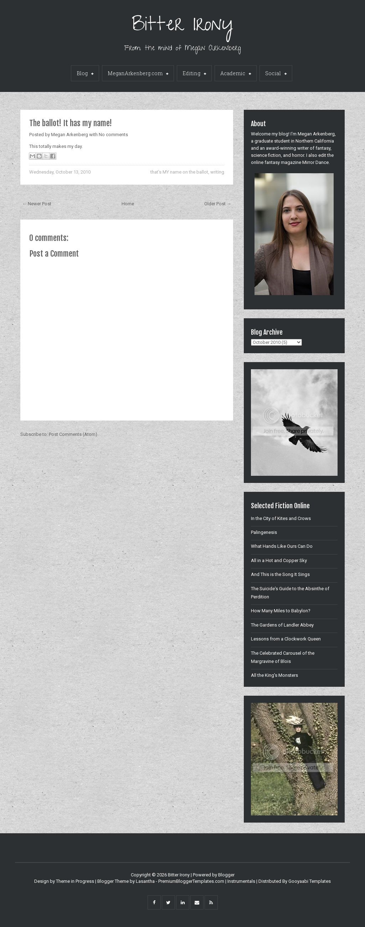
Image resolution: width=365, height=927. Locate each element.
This (33, 146)
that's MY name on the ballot (179, 172)
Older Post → (217, 203)
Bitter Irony (182, 26)
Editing (194, 73)
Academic (235, 73)
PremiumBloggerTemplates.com (191, 881)
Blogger (226, 874)
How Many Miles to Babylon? (280, 610)
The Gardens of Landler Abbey (282, 625)
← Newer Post (36, 203)
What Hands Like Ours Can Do (282, 546)
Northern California (314, 141)
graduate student (272, 141)
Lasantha (145, 881)
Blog (85, 73)
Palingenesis (264, 532)
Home (128, 203)
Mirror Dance (315, 162)
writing (217, 172)
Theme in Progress (75, 881)
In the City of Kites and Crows (281, 518)
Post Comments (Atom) (73, 434)
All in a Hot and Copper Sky (279, 560)
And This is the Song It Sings (280, 574)
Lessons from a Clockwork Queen (286, 639)
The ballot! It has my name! (70, 123)
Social (276, 73)
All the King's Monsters (274, 675)
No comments (113, 134)
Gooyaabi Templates (309, 881)
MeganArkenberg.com (138, 73)
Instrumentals (241, 881)
